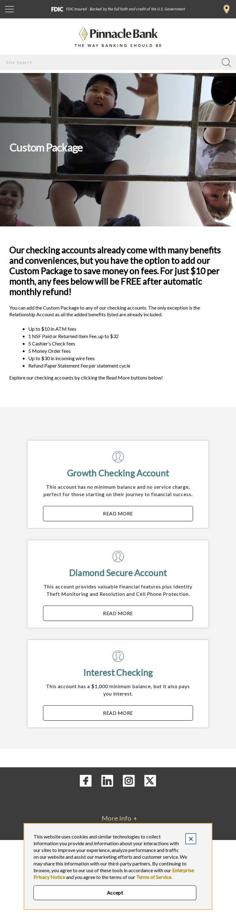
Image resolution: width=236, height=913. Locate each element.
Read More (148, 515)
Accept (115, 893)
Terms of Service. (154, 877)
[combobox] (109, 62)
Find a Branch (226, 9)
